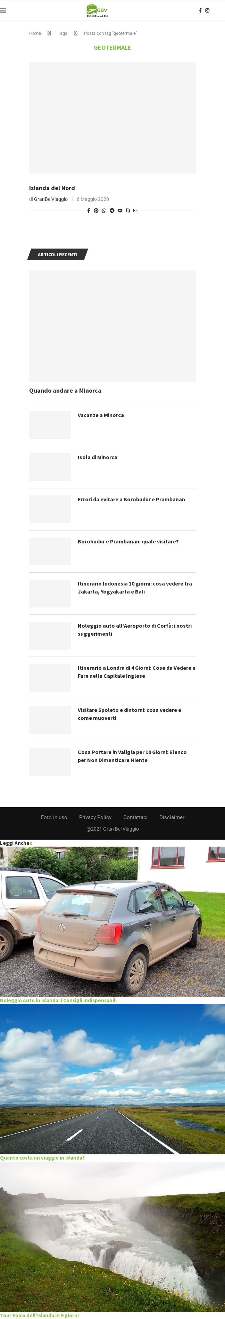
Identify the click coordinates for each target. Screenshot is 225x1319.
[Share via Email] (135, 210)
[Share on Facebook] (88, 210)
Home (35, 33)
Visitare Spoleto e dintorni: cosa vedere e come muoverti (129, 713)
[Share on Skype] (128, 210)
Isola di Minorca (97, 457)
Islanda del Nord (52, 188)
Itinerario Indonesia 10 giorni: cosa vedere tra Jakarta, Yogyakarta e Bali (135, 587)
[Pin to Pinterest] (96, 210)
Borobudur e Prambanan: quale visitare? (128, 541)
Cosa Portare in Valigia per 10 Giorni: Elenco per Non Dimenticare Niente (132, 755)
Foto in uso (54, 817)
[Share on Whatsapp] (104, 210)
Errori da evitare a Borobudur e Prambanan (131, 499)
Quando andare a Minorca (65, 390)
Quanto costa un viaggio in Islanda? (42, 1157)
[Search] (221, 10)
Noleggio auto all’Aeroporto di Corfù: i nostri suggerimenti (135, 629)
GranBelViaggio (51, 199)
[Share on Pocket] (120, 210)
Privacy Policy (95, 817)
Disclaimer (171, 817)
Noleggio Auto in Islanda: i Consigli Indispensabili (58, 1000)
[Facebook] (200, 10)
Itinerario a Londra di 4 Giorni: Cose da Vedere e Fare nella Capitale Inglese (137, 671)
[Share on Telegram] (112, 210)
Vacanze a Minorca (101, 414)
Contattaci (135, 817)
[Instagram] (207, 10)
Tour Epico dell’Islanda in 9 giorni (39, 1315)
